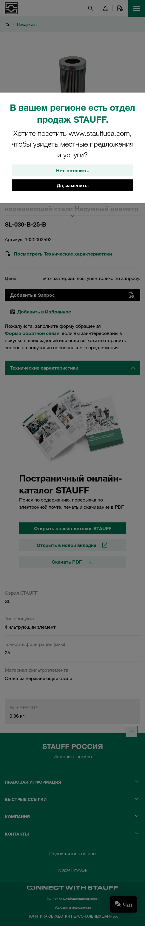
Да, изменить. (73, 185)
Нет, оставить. (72, 170)
